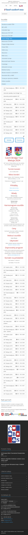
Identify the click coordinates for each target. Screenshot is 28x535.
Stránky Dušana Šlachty (7, 482)
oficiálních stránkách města (14, 244)
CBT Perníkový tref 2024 (8, 276)
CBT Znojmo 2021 (8, 318)
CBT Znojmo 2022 (8, 301)
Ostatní (4, 84)
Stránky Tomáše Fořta (6, 487)
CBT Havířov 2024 (8, 267)
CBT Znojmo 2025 (8, 107)
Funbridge (4, 64)
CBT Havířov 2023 (8, 289)
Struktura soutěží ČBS (8, 24)
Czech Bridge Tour (7, 38)
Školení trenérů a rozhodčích (10, 72)
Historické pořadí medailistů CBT (11, 96)
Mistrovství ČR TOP (7, 33)
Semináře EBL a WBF (8, 75)
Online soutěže (6, 81)
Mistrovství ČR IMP (7, 36)
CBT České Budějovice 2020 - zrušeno (9, 330)
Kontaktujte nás (6, 495)
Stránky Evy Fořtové (6, 485)
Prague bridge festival (8, 44)
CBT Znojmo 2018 (8, 363)
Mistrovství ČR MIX (7, 41)
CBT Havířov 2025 (8, 113)
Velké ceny (5, 50)
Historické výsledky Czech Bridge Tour (13, 93)
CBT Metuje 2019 (8, 352)
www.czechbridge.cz (8, 518)
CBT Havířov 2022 (8, 307)
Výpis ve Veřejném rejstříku (7, 522)
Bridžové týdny (6, 70)
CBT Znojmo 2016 (8, 394)
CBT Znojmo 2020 (8, 326)
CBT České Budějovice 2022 (9, 311)
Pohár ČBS (5, 47)
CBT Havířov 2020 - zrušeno (8, 335)
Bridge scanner (5, 489)
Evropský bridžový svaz (6, 478)
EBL (6, 5)
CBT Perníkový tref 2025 (8, 122)
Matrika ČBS (4, 480)
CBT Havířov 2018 (8, 374)
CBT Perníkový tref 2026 (8, 100)
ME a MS (4, 27)
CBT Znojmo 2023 (8, 283)
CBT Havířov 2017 (8, 377)
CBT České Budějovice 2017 (9, 386)
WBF (11, 5)
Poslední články (6, 449)
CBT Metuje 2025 (8, 110)
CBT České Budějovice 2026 (9, 89)
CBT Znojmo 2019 (8, 346)
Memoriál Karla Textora (8, 61)
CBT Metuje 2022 (8, 304)
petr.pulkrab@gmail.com (15, 255)
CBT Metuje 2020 (8, 339)
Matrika (15, 5)
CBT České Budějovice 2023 (9, 293)
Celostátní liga (6, 30)
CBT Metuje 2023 (8, 286)
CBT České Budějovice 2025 (9, 117)
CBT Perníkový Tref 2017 (8, 381)
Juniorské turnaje (6, 58)
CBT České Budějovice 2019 (9, 356)
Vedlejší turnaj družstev (14, 190)
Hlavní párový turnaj (14, 188)
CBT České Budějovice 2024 (9, 271)
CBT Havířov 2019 (8, 349)
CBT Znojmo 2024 (8, 130)
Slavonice (4, 53)
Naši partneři (6, 400)
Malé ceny (4, 55)
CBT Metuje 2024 (8, 133)
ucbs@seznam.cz (15, 1)
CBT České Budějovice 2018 (9, 370)
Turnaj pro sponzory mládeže (10, 78)
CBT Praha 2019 (7, 342)
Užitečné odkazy (6, 471)
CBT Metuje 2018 (8, 366)
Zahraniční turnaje (7, 67)
